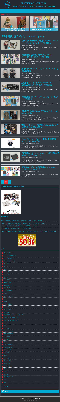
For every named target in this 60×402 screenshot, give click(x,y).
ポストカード (7, 350)
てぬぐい (6, 371)
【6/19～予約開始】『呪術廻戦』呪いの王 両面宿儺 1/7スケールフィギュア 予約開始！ (23, 223)
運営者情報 (37, 398)
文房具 (41, 59)
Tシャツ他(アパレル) (9, 261)
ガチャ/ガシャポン (9, 296)
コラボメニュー (8, 279)
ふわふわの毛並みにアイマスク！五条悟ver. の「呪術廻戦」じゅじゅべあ (19, 226)
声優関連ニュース (8, 376)
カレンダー (7, 271)
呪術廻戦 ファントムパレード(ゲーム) (13, 314)
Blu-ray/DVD (7, 282)
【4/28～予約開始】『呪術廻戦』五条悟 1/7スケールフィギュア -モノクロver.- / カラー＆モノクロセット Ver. (28, 231)
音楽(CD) (38, 87)
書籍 (37, 129)
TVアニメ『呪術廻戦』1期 (11, 317)
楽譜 (5, 341)
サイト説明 (7, 358)
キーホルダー (7, 323)
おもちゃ (6, 374)
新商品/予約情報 (8, 344)
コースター (7, 274)
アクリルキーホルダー (10, 255)
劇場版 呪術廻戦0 (8, 333)
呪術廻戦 (33, 45)
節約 (40, 115)
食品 (5, 293)
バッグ (6, 266)
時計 (5, 382)
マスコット (7, 328)
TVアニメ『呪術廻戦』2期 (11, 320)
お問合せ (22, 398)
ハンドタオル (7, 304)
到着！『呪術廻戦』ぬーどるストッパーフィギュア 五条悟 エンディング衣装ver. (21, 220)
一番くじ (6, 306)
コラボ (6, 277)
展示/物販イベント (9, 285)
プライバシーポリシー (29, 398)
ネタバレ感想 (7, 366)
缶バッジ (6, 263)
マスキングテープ (8, 331)
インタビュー (7, 309)
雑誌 (5, 325)
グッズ (37, 45)
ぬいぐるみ (7, 363)
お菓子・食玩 (7, 360)
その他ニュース (8, 347)
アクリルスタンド (8, 258)
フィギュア (7, 288)
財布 (37, 157)
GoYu (5, 301)
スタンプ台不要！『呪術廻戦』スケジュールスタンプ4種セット (17, 228)
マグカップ (7, 336)
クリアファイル (8, 290)
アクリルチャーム (8, 252)
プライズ (6, 352)
